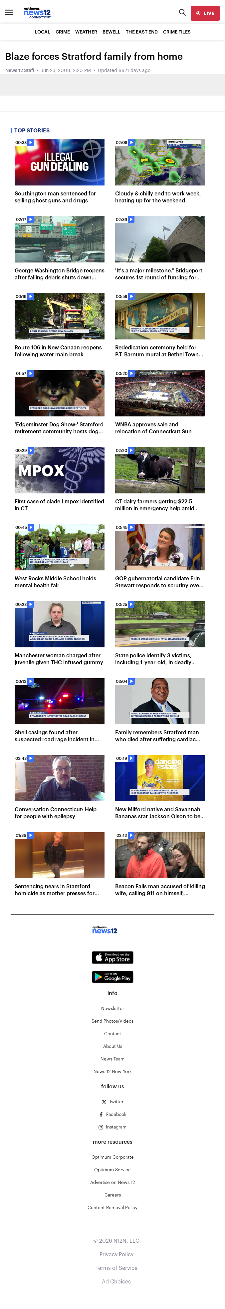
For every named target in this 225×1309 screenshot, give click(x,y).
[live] (205, 13)
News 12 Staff (19, 70)
